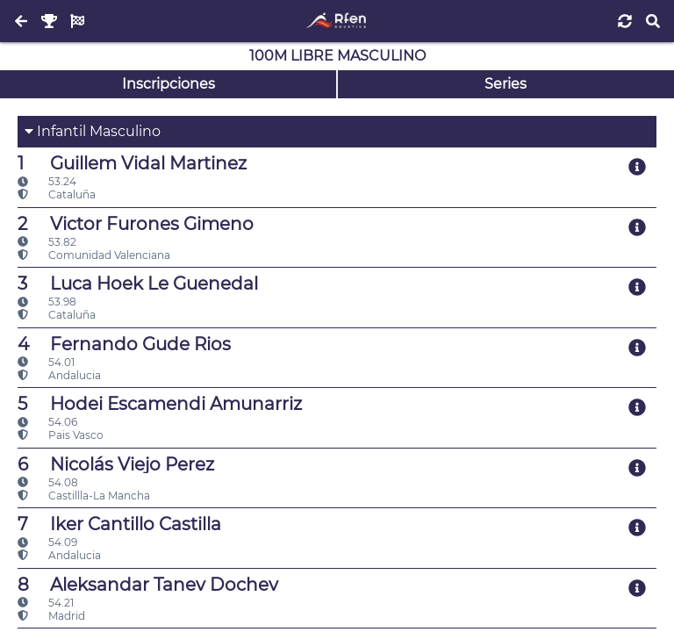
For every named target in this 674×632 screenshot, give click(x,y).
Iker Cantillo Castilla (119, 524)
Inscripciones (168, 83)
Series (505, 83)
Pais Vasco (61, 435)
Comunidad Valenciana (94, 255)
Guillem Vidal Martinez (132, 163)
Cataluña (57, 194)
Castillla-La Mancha (84, 495)
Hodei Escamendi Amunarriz (160, 404)
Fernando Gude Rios (124, 344)
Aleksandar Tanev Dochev (148, 584)
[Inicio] (336, 21)
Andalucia (59, 375)
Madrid (51, 615)
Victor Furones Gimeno (136, 224)
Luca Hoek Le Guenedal (138, 283)
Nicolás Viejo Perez (116, 464)
